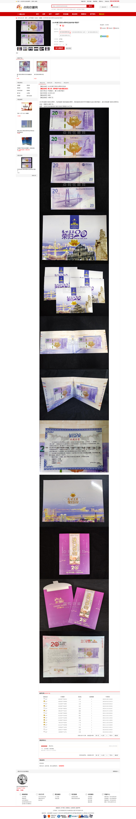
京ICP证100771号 (68, 813)
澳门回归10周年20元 (93, 32)
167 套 (60, 39)
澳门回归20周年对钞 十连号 (78, 32)
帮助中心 (101, 1)
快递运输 (57, 798)
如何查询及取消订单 (26, 802)
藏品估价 (101, 14)
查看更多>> (115, 771)
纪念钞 (36, 18)
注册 (36, 1)
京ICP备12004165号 (77, 813)
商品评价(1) (58, 82)
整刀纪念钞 (29, 95)
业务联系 (73, 807)
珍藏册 (40, 18)
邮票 (43, 14)
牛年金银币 (66, 9)
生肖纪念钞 (19, 90)
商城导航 (95, 1)
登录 (33, 1)
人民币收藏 (30, 18)
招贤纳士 (68, 807)
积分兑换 (89, 1)
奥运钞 (28, 85)
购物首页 (58, 807)
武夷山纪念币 (60, 9)
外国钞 (18, 95)
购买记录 (49, 82)
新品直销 (74, 14)
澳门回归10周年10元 (65, 35)
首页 (37, 14)
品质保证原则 (74, 796)
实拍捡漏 (65, 14)
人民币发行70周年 (80, 9)
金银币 (57, 14)
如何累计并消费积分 (26, 803)
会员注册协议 (25, 800)
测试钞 (18, 88)
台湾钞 (28, 93)
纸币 (50, 14)
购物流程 (24, 798)
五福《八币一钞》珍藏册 (23, 113)
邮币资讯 (92, 14)
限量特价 (83, 14)
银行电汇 (41, 800)
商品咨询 (66, 82)
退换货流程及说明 (75, 798)
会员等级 (24, 796)
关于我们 (63, 807)
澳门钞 (18, 93)
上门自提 (57, 796)
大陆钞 (28, 88)
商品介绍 (42, 82)
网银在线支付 (42, 798)
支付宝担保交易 (42, 796)
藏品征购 (90, 802)
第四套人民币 (72, 9)
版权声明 (78, 807)
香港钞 (28, 90)
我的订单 (83, 1)
